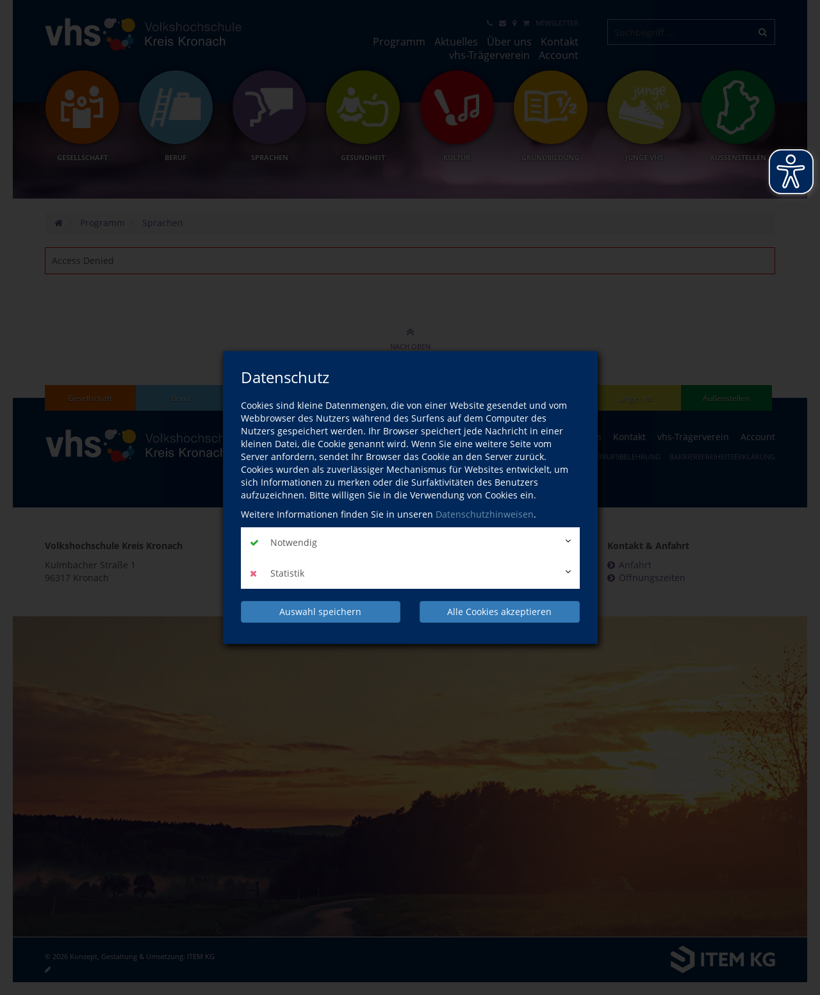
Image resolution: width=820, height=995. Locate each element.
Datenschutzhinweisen (485, 514)
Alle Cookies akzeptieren (499, 611)
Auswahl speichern (320, 611)
